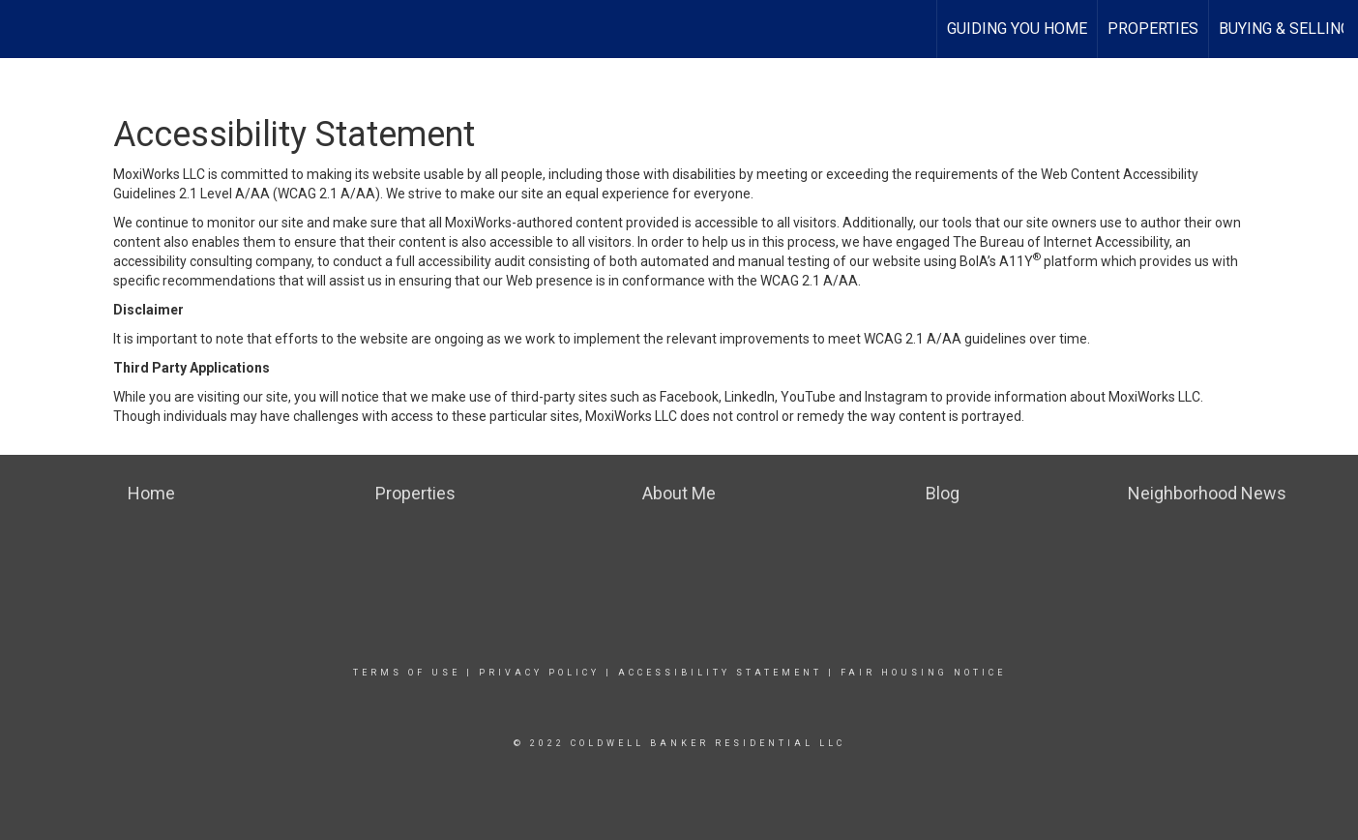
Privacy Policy (539, 672)
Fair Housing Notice (923, 672)
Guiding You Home (1017, 28)
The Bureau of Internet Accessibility (1061, 242)
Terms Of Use (406, 672)
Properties (1152, 28)
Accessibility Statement (720, 672)
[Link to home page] (25, 26)
